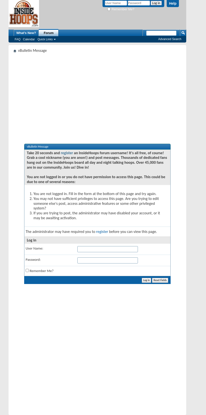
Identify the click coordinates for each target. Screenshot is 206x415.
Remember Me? (120, 9)
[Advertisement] (97, 91)
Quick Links (45, 39)
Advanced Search (169, 39)
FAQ (18, 39)
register (67, 153)
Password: (33, 259)
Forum (48, 33)
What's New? (26, 33)
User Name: (34, 248)
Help (172, 3)
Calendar (29, 39)
